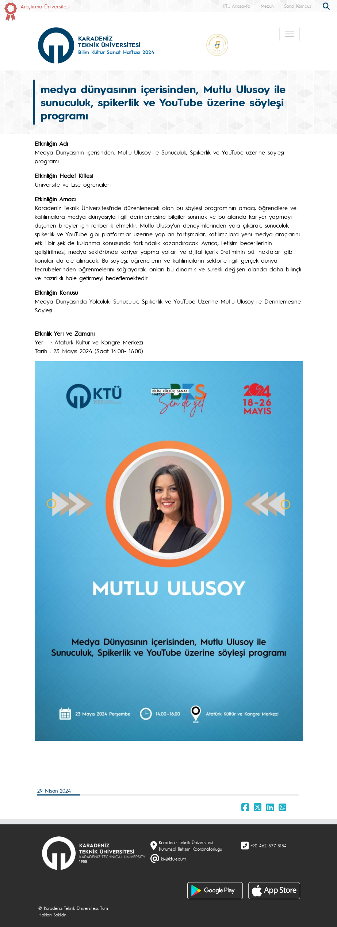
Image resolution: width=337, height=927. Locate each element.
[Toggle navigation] (289, 34)
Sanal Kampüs (297, 6)
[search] (327, 5)
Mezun (267, 6)
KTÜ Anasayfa (236, 6)
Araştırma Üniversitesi (45, 6)
